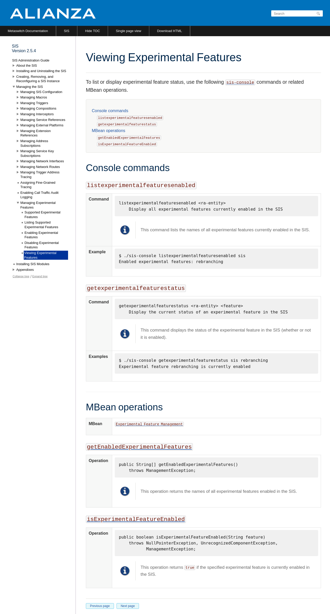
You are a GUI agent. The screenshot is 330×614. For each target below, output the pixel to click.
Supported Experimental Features (42, 214)
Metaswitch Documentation (28, 31)
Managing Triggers (34, 103)
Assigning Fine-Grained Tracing (37, 185)
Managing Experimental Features (38, 205)
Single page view (128, 31)
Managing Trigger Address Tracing (40, 174)
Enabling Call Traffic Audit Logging (39, 195)
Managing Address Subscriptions (34, 143)
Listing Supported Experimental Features (41, 224)
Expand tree (39, 276)
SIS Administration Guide (31, 60)
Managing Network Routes (40, 167)
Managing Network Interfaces (42, 161)
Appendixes (25, 270)
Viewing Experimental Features (40, 255)
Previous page (100, 606)
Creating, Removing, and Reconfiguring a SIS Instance (38, 79)
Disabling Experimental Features (41, 245)
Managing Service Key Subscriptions (37, 153)
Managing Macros (33, 97)
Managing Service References (42, 120)
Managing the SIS (29, 87)
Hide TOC (92, 31)
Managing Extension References (35, 133)
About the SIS (26, 65)
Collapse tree (21, 276)
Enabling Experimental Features (41, 235)
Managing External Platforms (41, 125)
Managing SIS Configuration (41, 92)
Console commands (110, 111)
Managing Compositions (38, 108)
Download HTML (169, 31)
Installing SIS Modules (33, 264)
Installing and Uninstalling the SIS (41, 71)
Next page (128, 606)
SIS (66, 31)
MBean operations (108, 130)
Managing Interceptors (37, 114)
